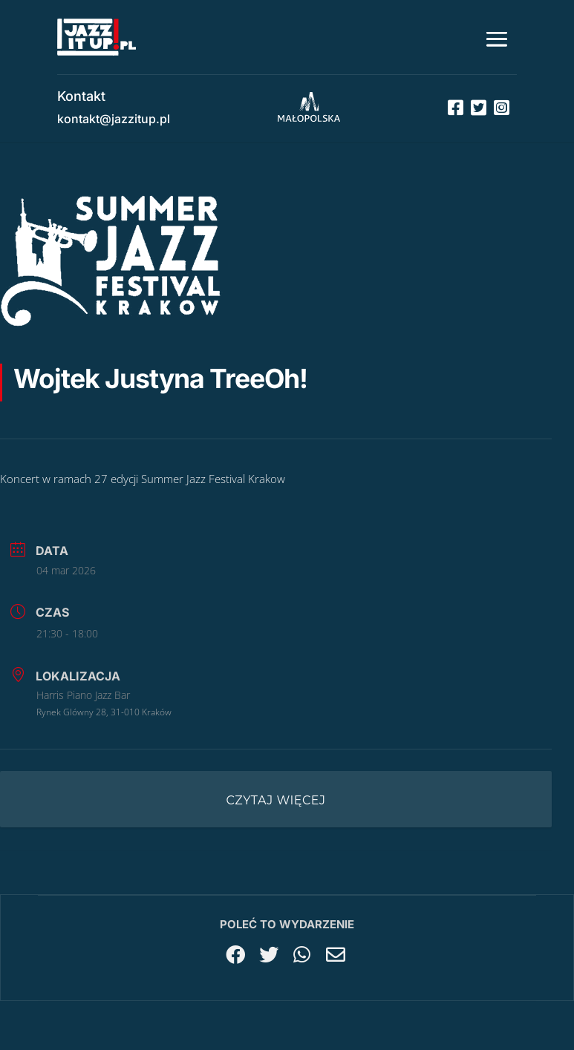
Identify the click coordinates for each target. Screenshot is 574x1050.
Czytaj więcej (276, 800)
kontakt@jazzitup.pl (113, 118)
